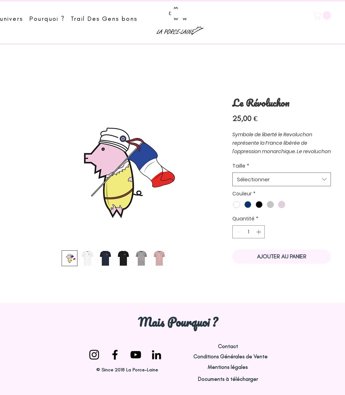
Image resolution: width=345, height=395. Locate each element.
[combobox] (281, 179)
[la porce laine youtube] (135, 354)
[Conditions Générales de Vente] (230, 356)
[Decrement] (237, 232)
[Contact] (227, 346)
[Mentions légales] (227, 367)
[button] (323, 15)
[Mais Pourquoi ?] (177, 321)
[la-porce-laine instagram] (94, 354)
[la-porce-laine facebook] (114, 354)
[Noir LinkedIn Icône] (156, 354)
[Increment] (259, 232)
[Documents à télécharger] (227, 379)
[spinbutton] (248, 232)
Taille (240, 166)
